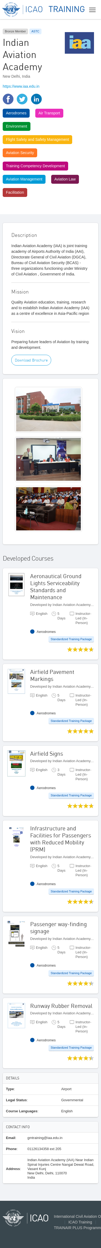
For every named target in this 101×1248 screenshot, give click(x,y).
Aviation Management (24, 179)
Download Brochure (31, 360)
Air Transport (49, 113)
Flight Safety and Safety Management (37, 139)
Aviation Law (65, 179)
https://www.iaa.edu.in (21, 86)
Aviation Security (20, 153)
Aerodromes (16, 113)
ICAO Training (80, 1222)
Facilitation (15, 192)
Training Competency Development (35, 166)
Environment (16, 126)
